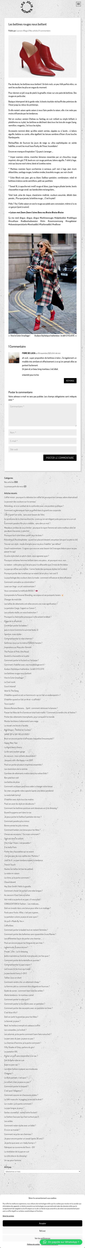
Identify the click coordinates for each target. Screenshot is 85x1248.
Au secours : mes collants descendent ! (20, 757)
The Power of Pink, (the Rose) (16, 652)
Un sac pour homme (12, 1161)
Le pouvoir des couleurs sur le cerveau (20, 502)
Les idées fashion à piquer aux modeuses (21, 1070)
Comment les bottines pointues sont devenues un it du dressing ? (31, 809)
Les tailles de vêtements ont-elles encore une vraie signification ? (30, 604)
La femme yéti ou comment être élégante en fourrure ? (27, 987)
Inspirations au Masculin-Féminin (17, 648)
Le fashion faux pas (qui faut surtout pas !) (21, 1117)
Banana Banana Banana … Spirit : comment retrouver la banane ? (31, 709)
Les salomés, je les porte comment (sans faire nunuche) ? (27, 1035)
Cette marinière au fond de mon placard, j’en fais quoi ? (27, 957)
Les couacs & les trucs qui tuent (17, 970)
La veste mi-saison (11, 874)
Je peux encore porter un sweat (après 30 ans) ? (24, 1139)
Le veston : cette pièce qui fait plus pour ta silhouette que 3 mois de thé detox (36, 565)
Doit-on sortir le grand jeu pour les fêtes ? (21, 1017)
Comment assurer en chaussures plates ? (21, 1096)
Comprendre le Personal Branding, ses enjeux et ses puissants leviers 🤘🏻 (34, 596)
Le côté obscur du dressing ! (15, 1157)
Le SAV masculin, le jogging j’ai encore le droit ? (23, 1100)
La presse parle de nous (13, 487)
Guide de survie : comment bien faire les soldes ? (24, 991)
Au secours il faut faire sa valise (17, 896)
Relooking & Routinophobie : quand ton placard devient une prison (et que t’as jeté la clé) (41, 540)
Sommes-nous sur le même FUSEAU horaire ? (23, 644)
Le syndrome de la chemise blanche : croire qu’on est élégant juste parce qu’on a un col (40, 520)
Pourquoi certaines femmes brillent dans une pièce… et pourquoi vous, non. (35, 561)
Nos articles (34, 30)
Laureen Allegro (22, 30)
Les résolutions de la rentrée (15, 770)
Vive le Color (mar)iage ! (19, 335)
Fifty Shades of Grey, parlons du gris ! (19, 1048)
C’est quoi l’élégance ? (13, 1091)
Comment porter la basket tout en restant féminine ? (26, 931)
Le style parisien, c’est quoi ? (15, 1078)
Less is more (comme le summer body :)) (21, 631)
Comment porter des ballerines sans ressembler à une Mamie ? (30, 935)
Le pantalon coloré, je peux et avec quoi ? (21, 918)
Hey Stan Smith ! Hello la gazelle (17, 887)
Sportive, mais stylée (12, 635)
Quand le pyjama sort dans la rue (17, 813)
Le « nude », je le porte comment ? (18, 1104)
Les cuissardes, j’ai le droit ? (15, 1031)
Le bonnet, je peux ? (12, 1022)
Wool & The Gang (11, 691)
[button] (61, 1242)
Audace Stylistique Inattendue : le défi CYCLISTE (55, 335)
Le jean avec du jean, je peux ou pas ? (19, 1039)
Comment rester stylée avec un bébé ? (20, 1126)
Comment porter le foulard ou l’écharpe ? (21, 661)
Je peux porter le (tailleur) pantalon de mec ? (23, 818)
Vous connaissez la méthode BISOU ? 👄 (21, 591)
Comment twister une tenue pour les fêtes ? (22, 831)
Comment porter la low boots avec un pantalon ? (24, 1004)
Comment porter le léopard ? (16, 1087)
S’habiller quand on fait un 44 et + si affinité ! (22, 700)
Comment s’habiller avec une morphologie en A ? (24, 665)
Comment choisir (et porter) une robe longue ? (23, 891)
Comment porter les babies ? (16, 626)
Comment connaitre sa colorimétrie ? (19, 583)
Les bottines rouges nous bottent (17, 674)
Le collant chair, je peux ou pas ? (17, 1083)
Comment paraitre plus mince (16, 822)
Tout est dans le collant (13, 839)
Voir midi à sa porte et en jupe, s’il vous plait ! (22, 900)
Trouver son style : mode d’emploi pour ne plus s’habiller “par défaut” (32, 545)
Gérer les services (8, 1216)
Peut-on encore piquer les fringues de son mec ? (24, 944)
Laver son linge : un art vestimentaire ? (20, 587)
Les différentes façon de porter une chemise (22, 939)
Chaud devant (10, 883)
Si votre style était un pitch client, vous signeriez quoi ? (26, 557)
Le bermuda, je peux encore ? (16, 948)
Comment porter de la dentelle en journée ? (22, 961)
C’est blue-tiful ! (10, 1013)
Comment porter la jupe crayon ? (18, 965)
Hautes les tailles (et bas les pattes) (18, 870)
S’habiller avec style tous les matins (19, 800)
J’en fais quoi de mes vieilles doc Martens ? (22, 857)
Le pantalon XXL (11, 1052)
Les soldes (8, 1122)
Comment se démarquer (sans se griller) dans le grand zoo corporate (32, 511)
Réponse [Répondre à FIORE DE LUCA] (69, 381)
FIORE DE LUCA (28, 353)
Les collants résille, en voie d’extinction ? (21, 613)
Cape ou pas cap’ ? (11, 1065)
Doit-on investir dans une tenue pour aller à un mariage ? (27, 909)
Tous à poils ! (9, 704)
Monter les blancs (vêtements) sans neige (21, 722)
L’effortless (8, 926)
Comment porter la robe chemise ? (18, 639)
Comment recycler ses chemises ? (18, 1135)
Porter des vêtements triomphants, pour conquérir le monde (29, 718)
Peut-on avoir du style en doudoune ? (19, 804)
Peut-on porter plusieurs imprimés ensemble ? (23, 765)
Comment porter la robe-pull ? (17, 1000)
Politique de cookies (33, 1244)
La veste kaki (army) (12, 796)
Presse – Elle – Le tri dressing (16, 952)
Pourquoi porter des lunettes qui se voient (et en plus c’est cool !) (31, 574)
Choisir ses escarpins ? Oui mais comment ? (22, 835)
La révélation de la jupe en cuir (16, 1152)
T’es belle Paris (10, 848)
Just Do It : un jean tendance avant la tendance (23, 861)
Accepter (42, 1223)
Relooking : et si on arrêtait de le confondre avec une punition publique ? (34, 507)
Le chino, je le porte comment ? (17, 878)
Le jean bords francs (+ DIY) (15, 974)
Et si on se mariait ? (12, 1131)
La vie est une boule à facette (16, 726)
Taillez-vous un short (13, 978)
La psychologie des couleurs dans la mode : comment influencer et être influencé (37, 578)
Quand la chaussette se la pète (16, 657)
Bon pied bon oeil (11, 778)
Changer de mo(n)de (12, 600)
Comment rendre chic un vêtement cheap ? (22, 983)
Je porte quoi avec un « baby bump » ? (20, 1144)
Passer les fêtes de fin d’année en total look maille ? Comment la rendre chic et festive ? (40, 713)
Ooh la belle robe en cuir (14, 1061)
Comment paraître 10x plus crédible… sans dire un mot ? (27, 524)
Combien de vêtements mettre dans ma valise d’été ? (26, 774)
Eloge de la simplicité (13, 622)
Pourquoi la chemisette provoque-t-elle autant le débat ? (27, 618)
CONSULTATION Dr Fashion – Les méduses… (22, 904)
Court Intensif (10, 687)
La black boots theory (13, 748)
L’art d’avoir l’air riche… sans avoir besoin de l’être (24, 515)
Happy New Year (11, 744)
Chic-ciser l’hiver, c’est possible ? (17, 844)
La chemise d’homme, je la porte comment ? (22, 1044)
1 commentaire (45, 30)
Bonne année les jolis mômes (16, 826)
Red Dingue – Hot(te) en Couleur (17, 731)
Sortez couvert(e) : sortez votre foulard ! (20, 1113)
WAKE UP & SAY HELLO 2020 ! (17, 735)
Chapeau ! (8, 1074)
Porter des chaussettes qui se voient (19, 852)
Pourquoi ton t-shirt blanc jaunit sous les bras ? (23, 536)
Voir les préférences (42, 1238)
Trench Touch (10, 865)
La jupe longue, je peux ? (14, 1109)
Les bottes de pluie (12, 783)
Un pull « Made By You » (14, 922)
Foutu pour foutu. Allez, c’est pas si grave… (21, 913)
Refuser (42, 1231)
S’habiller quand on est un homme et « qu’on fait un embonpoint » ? (32, 696)
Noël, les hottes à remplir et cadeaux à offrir (22, 1026)
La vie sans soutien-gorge (14, 752)
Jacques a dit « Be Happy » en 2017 (18, 761)
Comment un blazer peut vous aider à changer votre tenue (28, 787)
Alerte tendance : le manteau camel (19, 996)
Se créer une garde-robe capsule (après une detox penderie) (29, 791)
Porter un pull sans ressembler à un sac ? (21, 1057)
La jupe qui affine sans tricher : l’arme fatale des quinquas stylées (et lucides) (35, 570)
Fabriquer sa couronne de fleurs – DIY (19, 1148)
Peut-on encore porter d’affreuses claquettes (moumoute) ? (29, 739)
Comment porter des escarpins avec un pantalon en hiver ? (28, 1009)
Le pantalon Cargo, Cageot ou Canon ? (20, 609)
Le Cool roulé (9, 683)
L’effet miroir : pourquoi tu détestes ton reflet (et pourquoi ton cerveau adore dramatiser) (41, 498)
